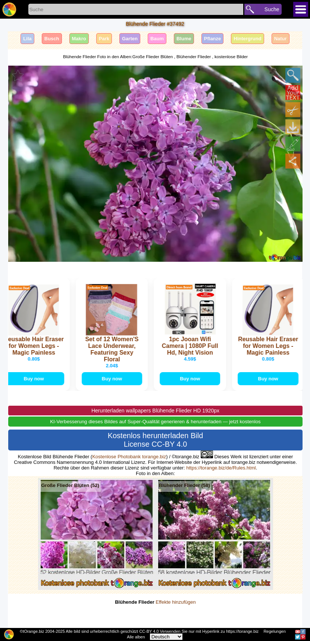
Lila (27, 38)
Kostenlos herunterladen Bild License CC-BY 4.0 (155, 440)
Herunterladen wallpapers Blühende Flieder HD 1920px (155, 411)
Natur (280, 38)
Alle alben (136, 637)
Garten (130, 38)
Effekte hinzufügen (175, 602)
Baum (157, 38)
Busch (51, 38)
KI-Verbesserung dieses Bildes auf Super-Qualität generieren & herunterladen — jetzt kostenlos (155, 422)
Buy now (35, 378)
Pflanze (212, 38)
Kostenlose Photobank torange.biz (129, 457)
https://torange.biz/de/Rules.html (221, 468)
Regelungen (274, 631)
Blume (183, 38)
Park (104, 38)
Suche (271, 9)
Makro (79, 38)
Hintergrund (247, 38)
